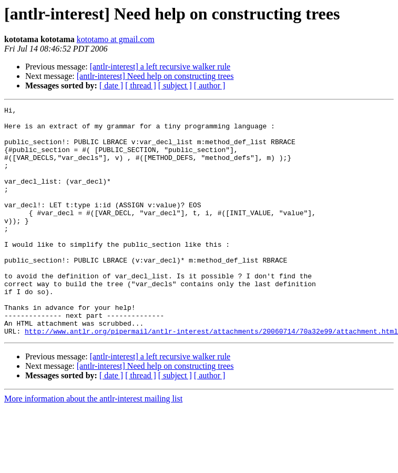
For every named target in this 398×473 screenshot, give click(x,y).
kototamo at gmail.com (116, 39)
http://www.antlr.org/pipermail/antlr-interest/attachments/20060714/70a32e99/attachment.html (211, 376)
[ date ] (111, 85)
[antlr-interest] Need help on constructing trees (155, 76)
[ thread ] (140, 85)
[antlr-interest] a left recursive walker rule (160, 66)
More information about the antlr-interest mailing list (93, 444)
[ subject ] (175, 85)
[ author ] (210, 85)
